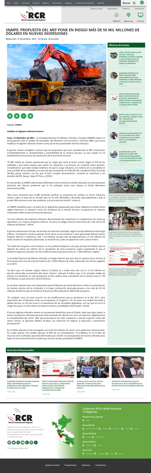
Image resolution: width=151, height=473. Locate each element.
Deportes (100, 3)
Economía (25, 3)
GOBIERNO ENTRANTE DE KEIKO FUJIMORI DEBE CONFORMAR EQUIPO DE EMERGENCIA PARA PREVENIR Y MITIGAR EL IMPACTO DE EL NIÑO (130, 78)
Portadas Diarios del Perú (84, 3)
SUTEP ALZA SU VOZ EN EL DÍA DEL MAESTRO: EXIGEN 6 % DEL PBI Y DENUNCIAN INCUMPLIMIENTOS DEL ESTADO (131, 118)
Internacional (57, 3)
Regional (45, 3)
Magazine (68, 3)
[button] (134, 3)
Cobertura (126, 9)
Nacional (36, 3)
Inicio (8, 3)
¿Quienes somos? (96, 9)
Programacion (113, 9)
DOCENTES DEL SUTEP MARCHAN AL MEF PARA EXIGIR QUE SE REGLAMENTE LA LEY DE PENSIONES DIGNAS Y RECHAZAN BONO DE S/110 (130, 156)
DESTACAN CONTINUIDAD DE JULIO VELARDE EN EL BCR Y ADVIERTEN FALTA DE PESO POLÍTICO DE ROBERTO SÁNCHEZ (130, 137)
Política (16, 3)
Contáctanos (139, 9)
